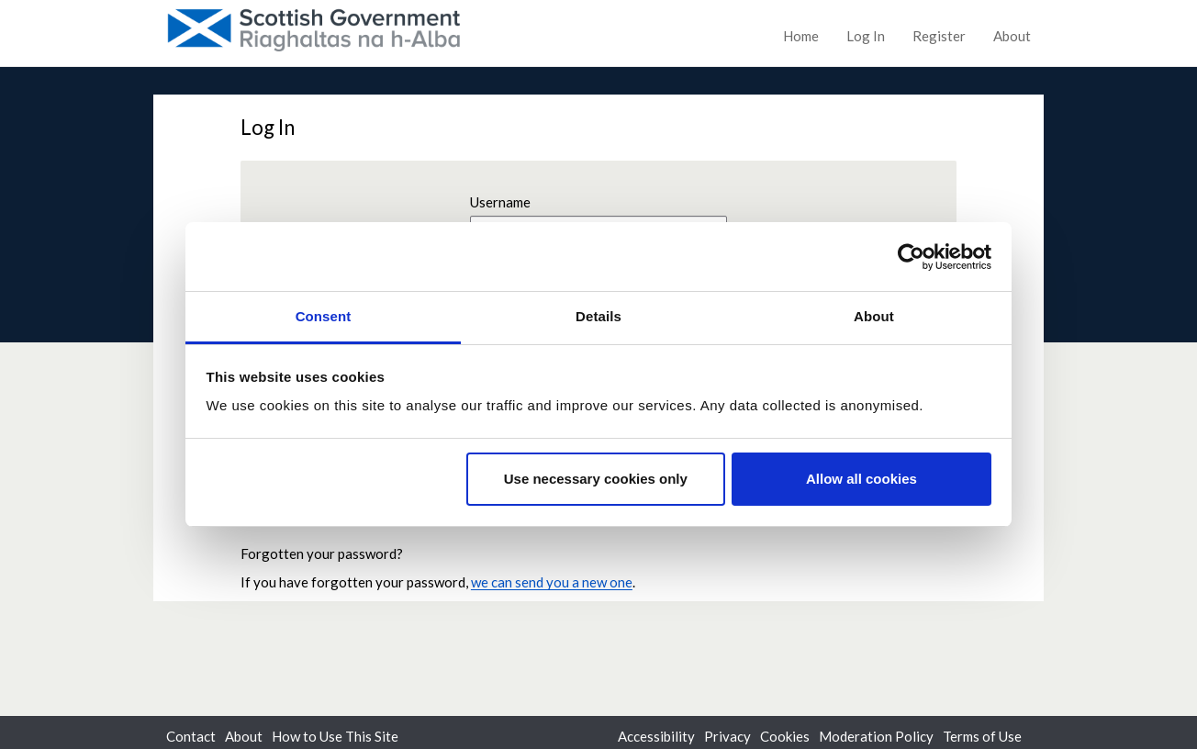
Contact (191, 736)
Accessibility (656, 736)
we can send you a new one (551, 582)
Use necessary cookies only (596, 478)
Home (801, 36)
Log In (865, 36)
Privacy (727, 736)
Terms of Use (982, 736)
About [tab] (874, 316)
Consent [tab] (324, 316)
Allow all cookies (861, 478)
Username (500, 202)
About (1012, 36)
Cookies (785, 736)
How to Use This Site (335, 736)
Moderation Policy (876, 736)
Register (939, 36)
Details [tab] (598, 316)
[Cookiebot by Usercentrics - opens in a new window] (911, 257)
